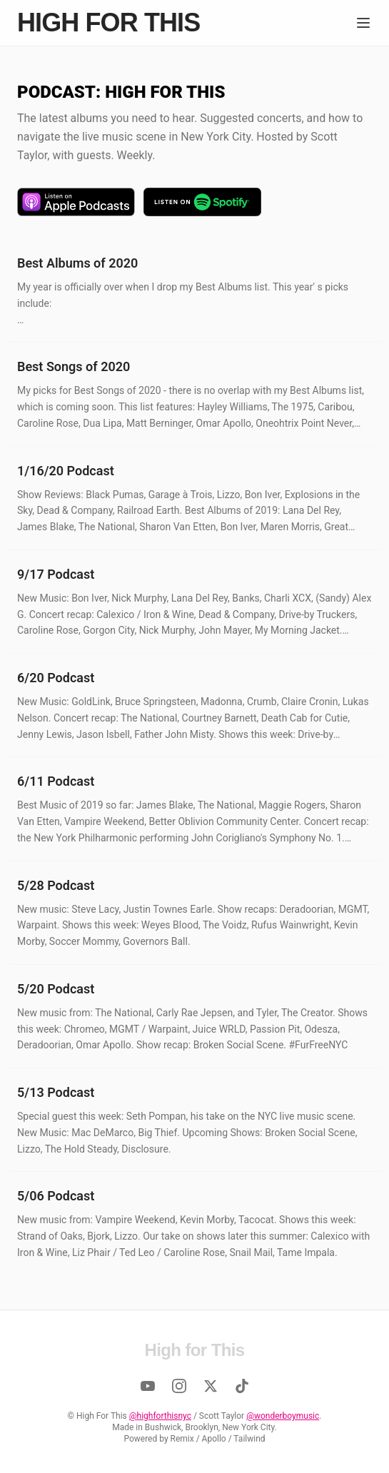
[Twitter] (210, 1386)
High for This (108, 23)
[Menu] (363, 22)
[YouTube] (148, 1386)
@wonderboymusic (282, 1416)
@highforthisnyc (160, 1416)
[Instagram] (179, 1386)
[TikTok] (242, 1386)
